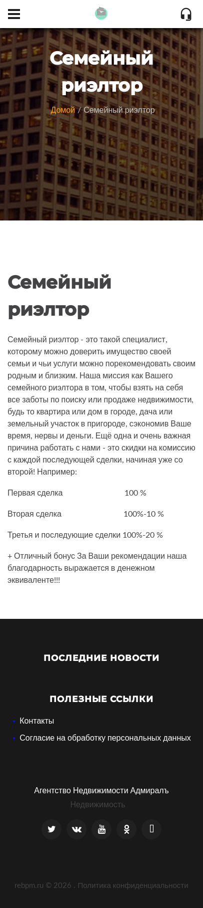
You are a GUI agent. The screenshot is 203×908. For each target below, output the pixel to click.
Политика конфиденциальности (133, 884)
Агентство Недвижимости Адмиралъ (101, 790)
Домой (62, 109)
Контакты (37, 720)
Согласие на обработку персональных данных (105, 737)
